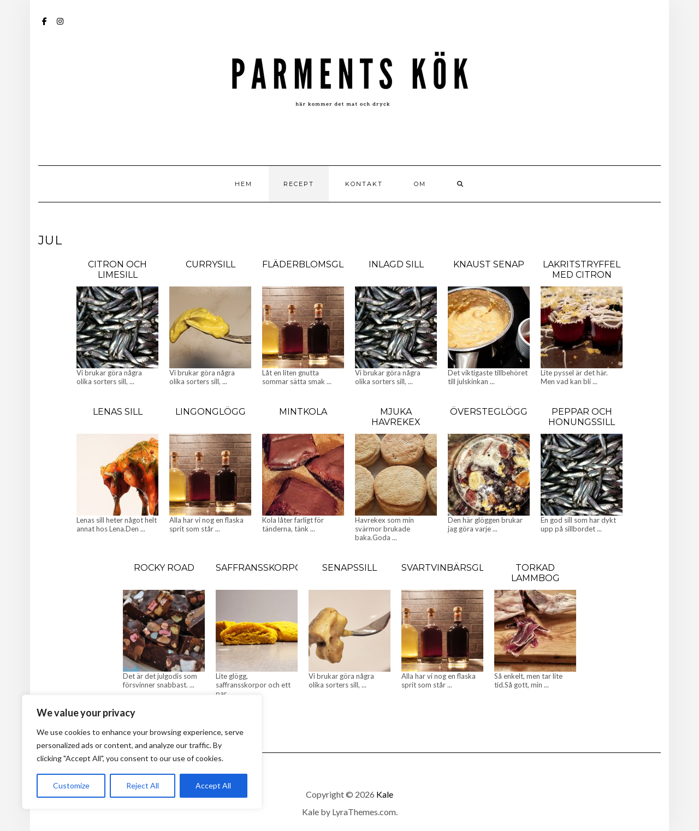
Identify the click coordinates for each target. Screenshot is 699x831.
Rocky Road (164, 568)
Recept (298, 184)
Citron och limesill (117, 269)
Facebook (45, 26)
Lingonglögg (210, 411)
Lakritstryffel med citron (581, 269)
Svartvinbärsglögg (453, 568)
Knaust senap (488, 264)
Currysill (210, 264)
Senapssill (349, 568)
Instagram (60, 26)
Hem (243, 184)
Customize (71, 785)
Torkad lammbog (535, 573)
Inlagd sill (396, 264)
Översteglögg (489, 411)
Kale (384, 794)
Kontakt (364, 184)
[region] (142, 752)
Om (420, 184)
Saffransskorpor (262, 568)
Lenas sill (118, 411)
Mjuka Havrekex (395, 416)
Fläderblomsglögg (313, 264)
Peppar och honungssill (581, 416)
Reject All (142, 785)
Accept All (213, 785)
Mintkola (303, 411)
